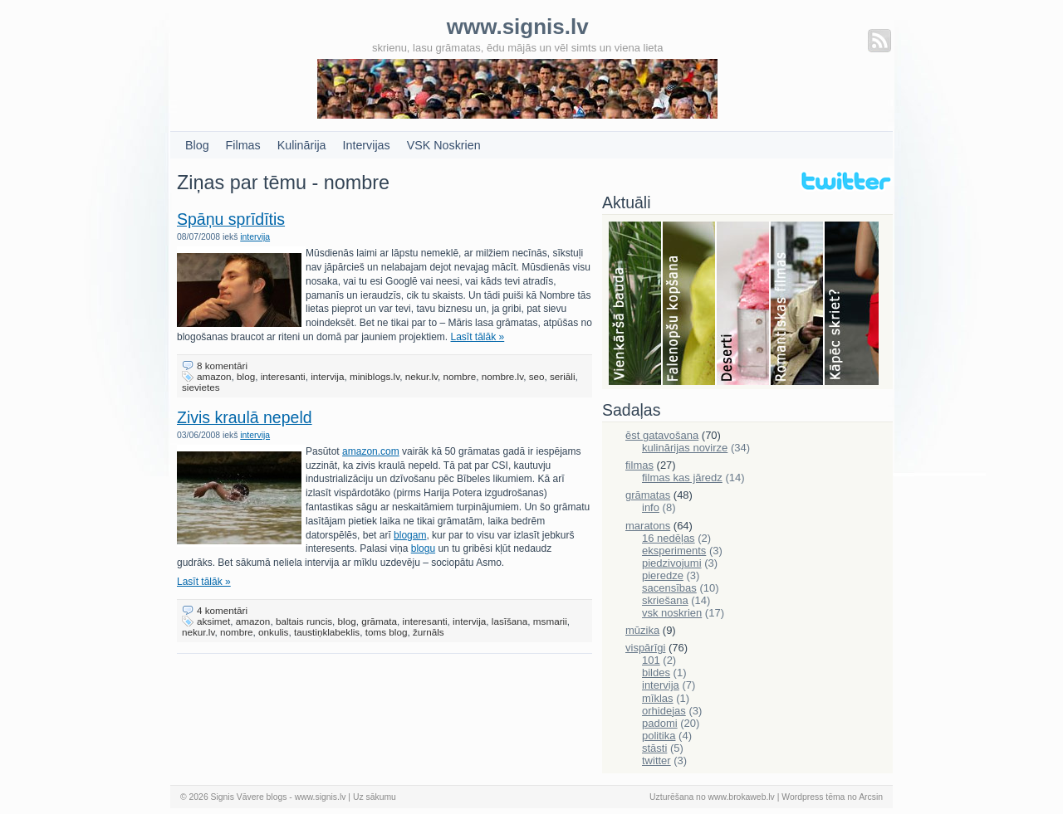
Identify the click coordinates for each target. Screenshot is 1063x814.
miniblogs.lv (374, 376)
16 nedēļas (668, 538)
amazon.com (370, 451)
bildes (656, 672)
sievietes (200, 387)
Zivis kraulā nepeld (244, 417)
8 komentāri (222, 365)
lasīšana (510, 621)
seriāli (563, 376)
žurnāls (428, 631)
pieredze (662, 575)
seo (537, 376)
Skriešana (852, 305)
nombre (460, 376)
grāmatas (647, 495)
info (650, 507)
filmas (639, 465)
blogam (410, 535)
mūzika (642, 630)
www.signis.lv (320, 797)
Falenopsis (690, 305)
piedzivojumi (672, 563)
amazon (214, 376)
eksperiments (674, 550)
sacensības (669, 588)
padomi (660, 723)
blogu (423, 548)
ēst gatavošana (661, 435)
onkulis (273, 631)
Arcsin (871, 797)
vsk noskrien (672, 613)
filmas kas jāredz (682, 477)
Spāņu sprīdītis (231, 219)
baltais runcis (304, 621)
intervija (255, 236)
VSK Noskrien (444, 145)
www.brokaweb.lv (741, 797)
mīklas (658, 698)
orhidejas (664, 710)
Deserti (744, 305)
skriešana (665, 600)
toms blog (386, 631)
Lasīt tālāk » (478, 337)
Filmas (243, 145)
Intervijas (366, 145)
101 (651, 660)
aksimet (213, 621)
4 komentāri (222, 610)
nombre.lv (502, 376)
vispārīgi (645, 647)
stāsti (654, 748)
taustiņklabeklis (327, 631)
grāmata (379, 621)
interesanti (283, 376)
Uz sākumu (374, 797)
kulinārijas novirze (684, 447)
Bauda (636, 305)
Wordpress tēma (813, 797)
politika (658, 735)
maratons (647, 525)
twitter (656, 760)
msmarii (550, 621)
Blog (197, 145)
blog (246, 376)
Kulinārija (301, 145)
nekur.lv (421, 376)
